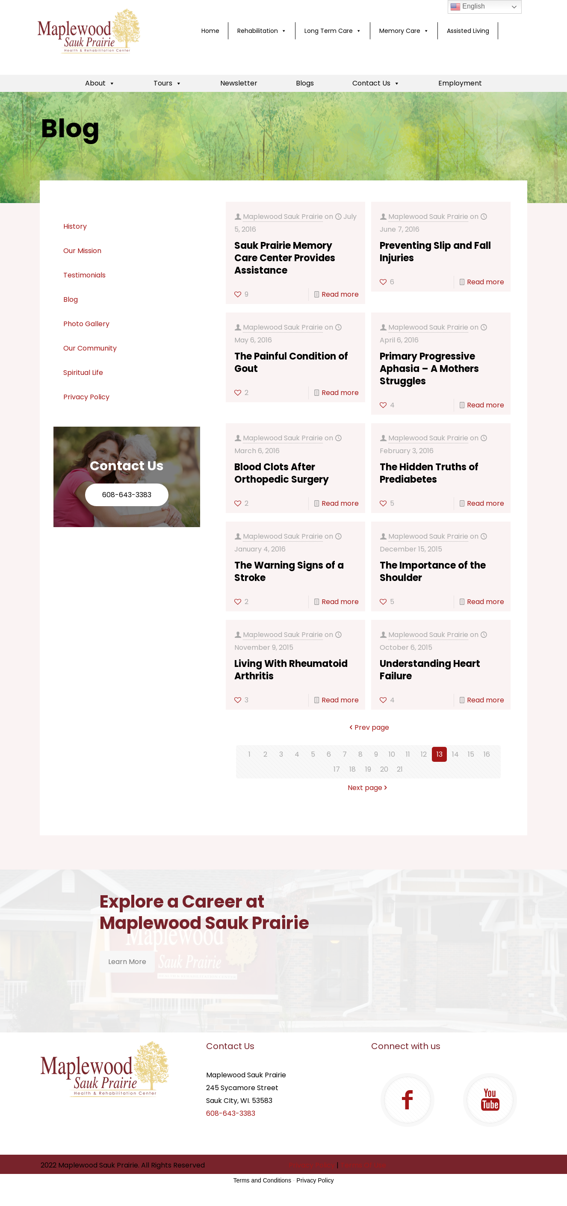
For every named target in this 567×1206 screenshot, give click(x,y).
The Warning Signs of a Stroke (289, 571)
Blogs (305, 83)
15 (471, 754)
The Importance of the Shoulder (433, 571)
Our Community (90, 348)
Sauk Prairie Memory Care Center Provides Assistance (284, 258)
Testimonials (84, 275)
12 (424, 754)
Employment (460, 83)
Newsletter (238, 83)
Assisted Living (468, 31)
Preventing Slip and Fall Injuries (435, 252)
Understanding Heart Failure (430, 670)
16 (487, 754)
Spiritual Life (83, 372)
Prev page (368, 727)
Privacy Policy (86, 397)
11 (408, 754)
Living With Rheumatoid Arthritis (291, 670)
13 (440, 754)
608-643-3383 (126, 495)
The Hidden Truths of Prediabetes (429, 473)
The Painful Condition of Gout (291, 362)
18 (352, 769)
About (100, 83)
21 (400, 769)
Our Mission (82, 251)
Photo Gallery (86, 324)
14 (455, 754)
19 (368, 769)
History (75, 226)
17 (337, 769)
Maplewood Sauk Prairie (283, 216)
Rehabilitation (261, 31)
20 (384, 769)
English (467, 7)
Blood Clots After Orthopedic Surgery (281, 473)
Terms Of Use (363, 1165)
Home (210, 31)
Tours (168, 83)
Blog (70, 299)
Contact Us (376, 83)
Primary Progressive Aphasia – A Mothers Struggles (429, 369)
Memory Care (404, 31)
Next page (368, 788)
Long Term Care (332, 31)
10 (392, 754)
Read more (340, 294)
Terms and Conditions (262, 1180)
